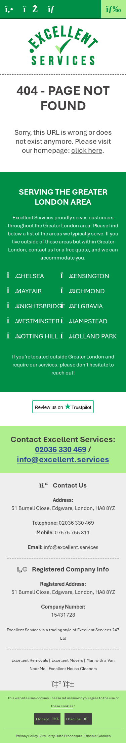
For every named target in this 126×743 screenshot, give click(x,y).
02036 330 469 (60, 449)
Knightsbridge (41, 306)
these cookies (62, 706)
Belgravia (86, 306)
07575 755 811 (72, 532)
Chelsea (30, 276)
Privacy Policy (27, 735)
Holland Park (93, 336)
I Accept (47, 719)
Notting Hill (37, 336)
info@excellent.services (63, 459)
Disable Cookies (97, 735)
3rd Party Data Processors (61, 735)
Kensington (89, 276)
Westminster (37, 321)
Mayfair (29, 291)
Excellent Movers (67, 660)
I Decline (78, 719)
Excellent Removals (29, 660)
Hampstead (89, 321)
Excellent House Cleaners (73, 668)
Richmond (87, 291)
